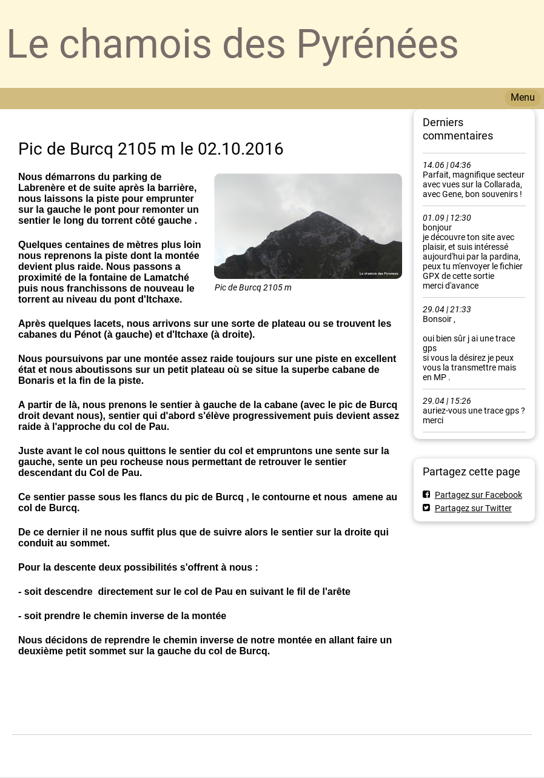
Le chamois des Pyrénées (232, 44)
